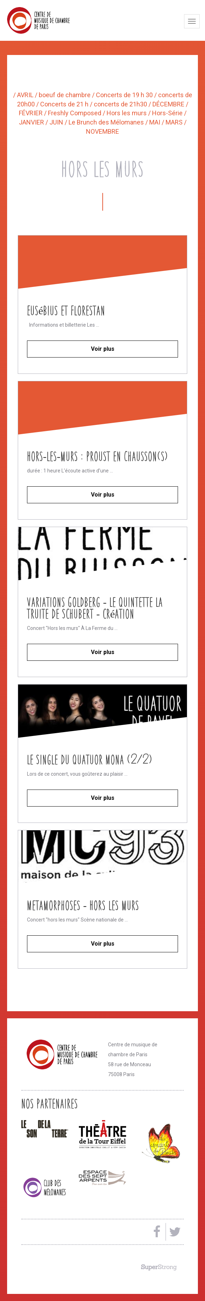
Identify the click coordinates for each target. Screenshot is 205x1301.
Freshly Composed (75, 113)
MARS (175, 122)
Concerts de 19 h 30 (125, 95)
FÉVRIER (31, 113)
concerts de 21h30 (121, 104)
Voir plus (102, 348)
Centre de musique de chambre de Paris (55, 20)
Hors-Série (168, 113)
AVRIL (26, 95)
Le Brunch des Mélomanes (107, 122)
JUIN (57, 122)
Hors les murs (127, 113)
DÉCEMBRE (169, 104)
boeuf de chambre (65, 95)
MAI (155, 122)
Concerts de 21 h (65, 104)
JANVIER (32, 122)
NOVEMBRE (102, 131)
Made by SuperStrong (159, 1267)
